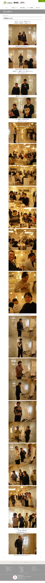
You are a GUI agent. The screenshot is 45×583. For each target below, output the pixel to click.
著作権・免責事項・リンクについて (28, 563)
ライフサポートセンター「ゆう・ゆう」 (24, 575)
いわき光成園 (21, 571)
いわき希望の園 (22, 572)
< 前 (4, 558)
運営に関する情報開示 (9, 571)
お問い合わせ (14, 563)
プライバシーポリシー (20, 563)
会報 (6, 572)
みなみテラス (21, 573)
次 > (40, 558)
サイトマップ (35, 563)
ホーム (11, 563)
